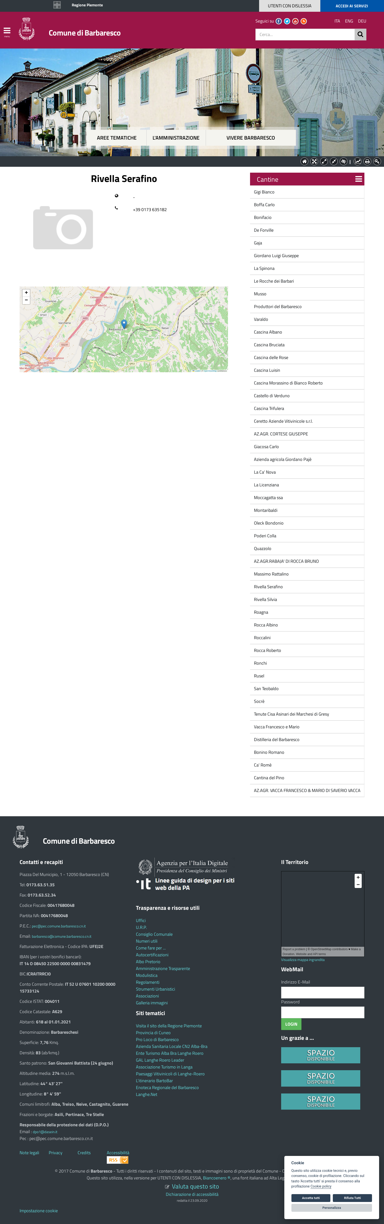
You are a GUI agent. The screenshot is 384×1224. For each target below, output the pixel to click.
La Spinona (264, 268)
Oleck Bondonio (268, 523)
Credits (84, 1152)
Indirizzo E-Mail (295, 982)
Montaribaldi (265, 510)
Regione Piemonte (87, 5)
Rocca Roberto (267, 650)
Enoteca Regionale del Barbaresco (167, 1087)
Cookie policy (321, 1186)
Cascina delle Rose (270, 357)
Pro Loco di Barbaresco (157, 1039)
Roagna (260, 612)
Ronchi (260, 663)
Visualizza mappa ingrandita (303, 959)
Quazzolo (262, 548)
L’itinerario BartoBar (154, 1080)
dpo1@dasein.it (45, 1132)
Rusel (258, 675)
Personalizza (332, 1208)
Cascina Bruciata (269, 344)
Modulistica (146, 975)
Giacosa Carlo (266, 446)
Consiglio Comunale (154, 934)
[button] (124, 324)
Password (290, 1001)
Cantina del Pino (268, 777)
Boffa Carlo (264, 204)
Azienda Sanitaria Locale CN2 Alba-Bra (171, 1046)
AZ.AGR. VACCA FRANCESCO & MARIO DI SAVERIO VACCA (306, 790)
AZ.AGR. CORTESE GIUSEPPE (280, 434)
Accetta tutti (311, 1198)
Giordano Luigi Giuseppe (276, 255)
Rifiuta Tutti (352, 1198)
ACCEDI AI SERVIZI (352, 6)
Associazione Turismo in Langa (164, 1067)
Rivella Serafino (268, 586)
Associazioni (147, 996)
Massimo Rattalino (271, 574)
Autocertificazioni (152, 954)
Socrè (258, 701)
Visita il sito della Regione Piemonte (169, 1025)
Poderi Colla (264, 535)
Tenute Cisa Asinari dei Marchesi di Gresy (291, 714)
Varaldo (260, 319)
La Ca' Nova (264, 472)
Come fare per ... (151, 948)
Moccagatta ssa (268, 497)
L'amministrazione (176, 138)
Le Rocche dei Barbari (273, 281)
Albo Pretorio (148, 961)
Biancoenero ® (216, 1178)
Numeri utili (146, 941)
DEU (362, 21)
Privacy (55, 1152)
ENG (349, 21)
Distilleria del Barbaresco (276, 739)
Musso (259, 293)
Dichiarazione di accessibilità (192, 1194)
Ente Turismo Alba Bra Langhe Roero (170, 1053)
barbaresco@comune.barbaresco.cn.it (61, 936)
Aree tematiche (117, 138)
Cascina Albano (267, 332)
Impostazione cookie (39, 1210)
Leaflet (196, 371)
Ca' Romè (262, 765)
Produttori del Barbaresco (277, 306)
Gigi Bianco (264, 192)
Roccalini (262, 637)
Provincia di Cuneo (153, 1032)
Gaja (257, 243)
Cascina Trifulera (268, 408)
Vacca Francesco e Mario (276, 726)
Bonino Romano (268, 752)
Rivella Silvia (265, 599)
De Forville (263, 230)
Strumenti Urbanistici (155, 989)
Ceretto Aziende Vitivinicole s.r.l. (283, 421)
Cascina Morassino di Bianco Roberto (288, 383)
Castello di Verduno (271, 395)
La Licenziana (266, 484)
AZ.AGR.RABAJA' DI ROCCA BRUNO (286, 561)
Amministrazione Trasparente (163, 968)
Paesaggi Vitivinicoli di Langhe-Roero (170, 1073)
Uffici (141, 920)
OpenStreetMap (210, 371)
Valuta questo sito (195, 1186)
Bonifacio (262, 217)
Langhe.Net (146, 1094)
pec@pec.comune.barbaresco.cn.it (59, 926)
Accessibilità (118, 1152)
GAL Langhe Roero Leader (160, 1060)
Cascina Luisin (266, 370)
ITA (337, 21)
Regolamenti (147, 982)
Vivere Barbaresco (251, 138)
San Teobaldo (266, 688)
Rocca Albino (265, 625)
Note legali (29, 1152)
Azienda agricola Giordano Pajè (282, 459)
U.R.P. (141, 927)
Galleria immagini (152, 1002)
